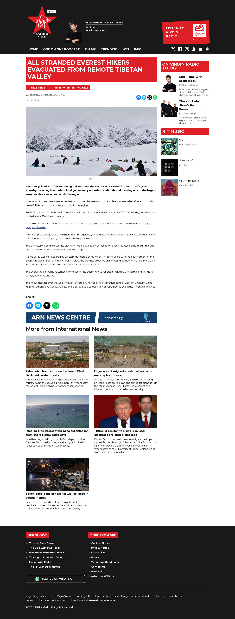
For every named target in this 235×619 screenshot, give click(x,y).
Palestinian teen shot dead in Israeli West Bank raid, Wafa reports (57, 356)
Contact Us (98, 566)
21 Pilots (183, 165)
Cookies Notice (100, 543)
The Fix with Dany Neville (44, 566)
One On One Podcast (61, 49)
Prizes (95, 557)
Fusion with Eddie (40, 562)
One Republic (186, 185)
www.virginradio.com (102, 600)
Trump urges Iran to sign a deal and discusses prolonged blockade (125, 415)
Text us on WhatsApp (55, 579)
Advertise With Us (102, 576)
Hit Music (173, 131)
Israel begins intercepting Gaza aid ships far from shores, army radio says (57, 415)
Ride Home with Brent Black (46, 552)
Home (33, 49)
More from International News (70, 87)
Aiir (47, 607)
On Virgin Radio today (180, 66)
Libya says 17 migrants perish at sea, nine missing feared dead (125, 356)
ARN (37, 607)
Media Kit (97, 571)
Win (125, 49)
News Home (38, 87)
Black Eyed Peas (188, 144)
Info (138, 49)
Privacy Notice (100, 547)
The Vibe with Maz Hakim (44, 547)
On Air (90, 49)
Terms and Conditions (105, 562)
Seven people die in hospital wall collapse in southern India (57, 478)
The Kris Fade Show (41, 543)
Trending (109, 49)
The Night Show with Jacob (46, 557)
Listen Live (98, 552)
